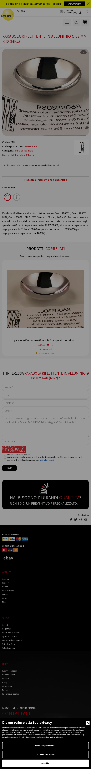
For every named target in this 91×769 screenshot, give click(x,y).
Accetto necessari (45, 754)
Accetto (45, 763)
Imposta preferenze (45, 745)
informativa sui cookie (54, 737)
